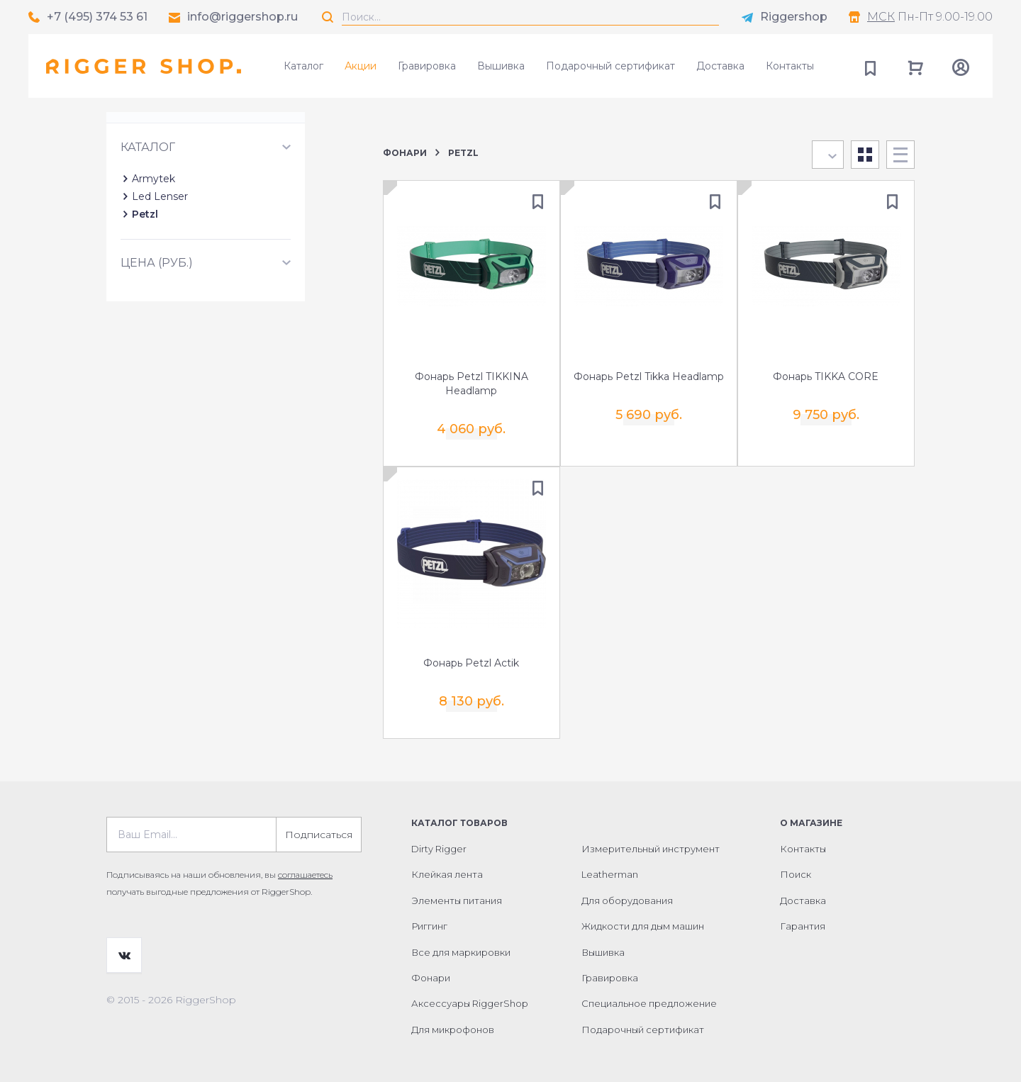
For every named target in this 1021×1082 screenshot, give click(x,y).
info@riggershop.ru (242, 16)
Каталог (303, 66)
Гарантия (802, 917)
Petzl (145, 276)
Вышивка (501, 66)
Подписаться (318, 826)
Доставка (720, 66)
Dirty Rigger (439, 840)
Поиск (795, 865)
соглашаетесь (305, 866)
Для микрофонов (452, 1021)
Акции (360, 66)
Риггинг (429, 917)
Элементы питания (456, 892)
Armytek (153, 241)
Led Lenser (160, 258)
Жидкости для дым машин (642, 917)
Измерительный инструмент (650, 840)
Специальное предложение (649, 994)
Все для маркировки (460, 943)
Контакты (790, 66)
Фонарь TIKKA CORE (825, 378)
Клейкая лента (447, 865)
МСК (881, 16)
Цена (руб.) (157, 325)
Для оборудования (627, 892)
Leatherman (609, 865)
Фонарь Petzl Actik (471, 660)
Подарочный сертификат (610, 66)
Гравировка (427, 66)
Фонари (405, 152)
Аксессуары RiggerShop (469, 994)
